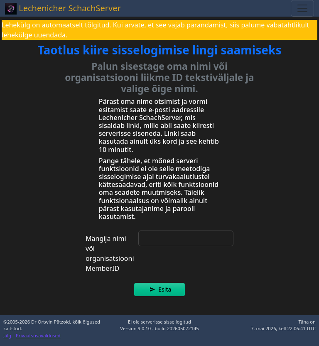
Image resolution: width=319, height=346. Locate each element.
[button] (159, 289)
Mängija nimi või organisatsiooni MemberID (109, 253)
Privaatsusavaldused (38, 335)
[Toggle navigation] (302, 8)
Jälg (7, 335)
